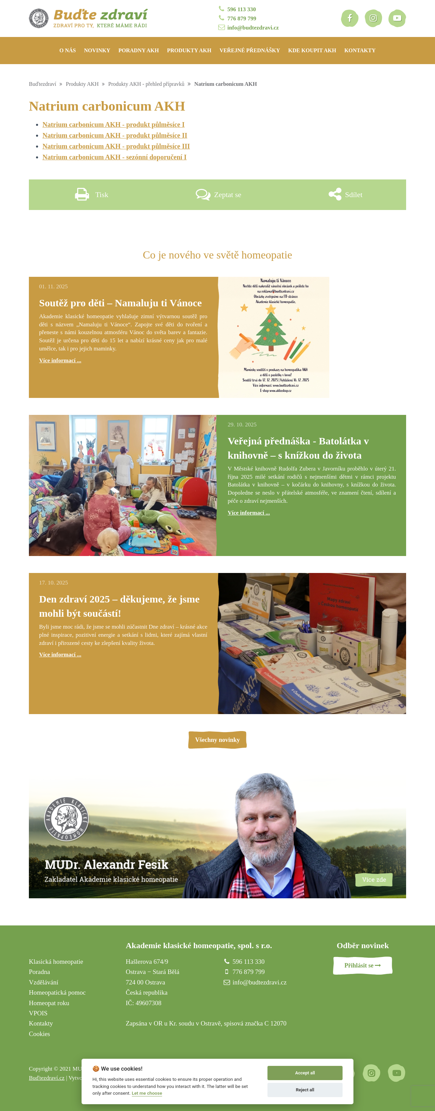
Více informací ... (60, 360)
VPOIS (38, 1013)
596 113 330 (236, 9)
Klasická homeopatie (56, 961)
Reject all (305, 1089)
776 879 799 (236, 18)
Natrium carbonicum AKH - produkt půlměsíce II (114, 135)
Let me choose (147, 1093)
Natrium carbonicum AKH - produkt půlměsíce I (113, 124)
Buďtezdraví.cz (47, 1078)
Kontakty (360, 50)
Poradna (39, 971)
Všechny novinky (217, 739)
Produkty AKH (189, 50)
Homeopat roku (49, 1003)
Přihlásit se (363, 965)
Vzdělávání (43, 982)
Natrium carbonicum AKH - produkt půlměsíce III (116, 146)
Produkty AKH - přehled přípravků (146, 84)
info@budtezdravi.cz (248, 27)
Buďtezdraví (42, 84)
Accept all (305, 1072)
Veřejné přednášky (250, 50)
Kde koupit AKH (312, 50)
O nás (67, 50)
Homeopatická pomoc (57, 992)
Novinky (97, 50)
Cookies (39, 1033)
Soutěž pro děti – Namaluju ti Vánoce (120, 302)
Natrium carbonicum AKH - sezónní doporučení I (114, 157)
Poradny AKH (138, 50)
